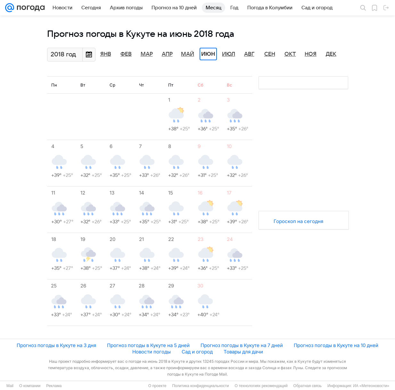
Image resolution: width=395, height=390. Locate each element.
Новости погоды (151, 352)
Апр (167, 54)
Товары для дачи (243, 352)
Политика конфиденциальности (200, 386)
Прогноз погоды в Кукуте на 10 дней (336, 345)
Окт (290, 54)
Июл (228, 54)
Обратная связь (307, 386)
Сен (269, 54)
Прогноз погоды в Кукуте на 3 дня (56, 345)
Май (187, 54)
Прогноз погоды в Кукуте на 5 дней (148, 345)
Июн (208, 54)
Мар (147, 54)
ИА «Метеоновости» (371, 386)
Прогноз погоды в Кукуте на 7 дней (242, 345)
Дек (331, 54)
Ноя (311, 54)
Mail (9, 386)
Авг (249, 54)
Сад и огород (197, 352)
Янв (105, 54)
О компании (29, 386)
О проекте (157, 386)
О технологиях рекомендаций (261, 386)
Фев (126, 54)
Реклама (54, 386)
